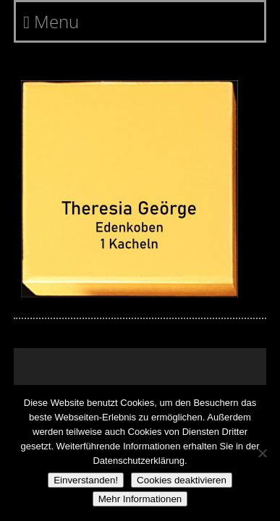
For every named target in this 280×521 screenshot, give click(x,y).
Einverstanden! (86, 480)
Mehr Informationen (140, 499)
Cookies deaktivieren (181, 480)
